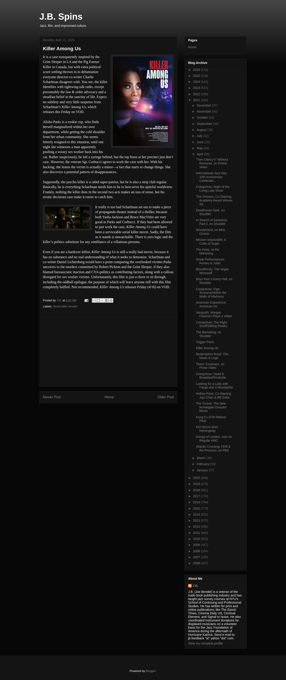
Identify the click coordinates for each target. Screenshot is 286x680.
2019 (197, 484)
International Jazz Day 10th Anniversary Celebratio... (211, 177)
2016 (197, 502)
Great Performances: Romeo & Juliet (210, 261)
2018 (197, 490)
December (204, 105)
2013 (197, 520)
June (200, 142)
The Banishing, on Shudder (208, 334)
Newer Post (52, 397)
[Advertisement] (108, 352)
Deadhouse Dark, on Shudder (210, 212)
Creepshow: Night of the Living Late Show (212, 188)
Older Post (165, 397)
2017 (197, 496)
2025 (197, 76)
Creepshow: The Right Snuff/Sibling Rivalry (211, 324)
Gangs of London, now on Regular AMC (214, 438)
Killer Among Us (207, 348)
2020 (197, 478)
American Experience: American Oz (211, 304)
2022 (197, 94)
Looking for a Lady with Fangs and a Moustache (214, 385)
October (203, 117)
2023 (197, 88)
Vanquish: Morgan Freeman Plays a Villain (214, 314)
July (200, 136)
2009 (197, 545)
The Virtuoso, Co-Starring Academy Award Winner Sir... (214, 200)
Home (109, 397)
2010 (197, 539)
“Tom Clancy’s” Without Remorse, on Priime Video (212, 163)
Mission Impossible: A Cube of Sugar (211, 241)
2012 (197, 526)
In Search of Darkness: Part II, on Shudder (212, 222)
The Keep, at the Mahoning (207, 251)
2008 (197, 551)
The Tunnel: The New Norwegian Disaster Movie (211, 407)
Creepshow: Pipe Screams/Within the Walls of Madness (211, 292)
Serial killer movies (65, 306)
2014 (197, 514)
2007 (197, 557)
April (200, 154)
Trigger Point (205, 342)
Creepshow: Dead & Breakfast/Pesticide (211, 376)
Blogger (151, 671)
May (200, 148)
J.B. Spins (60, 16)
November (204, 111)
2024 (197, 82)
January (203, 470)
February (203, 464)
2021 (197, 100)
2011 (197, 533)
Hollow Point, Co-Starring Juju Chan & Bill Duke (213, 395)
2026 (197, 69)
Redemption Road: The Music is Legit (212, 356)
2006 (197, 563)
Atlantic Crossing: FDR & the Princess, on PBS (213, 448)
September (205, 124)
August (202, 130)
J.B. (195, 586)
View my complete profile (205, 643)
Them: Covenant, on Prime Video (210, 366)
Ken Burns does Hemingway (207, 428)
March (201, 458)
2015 (197, 508)
